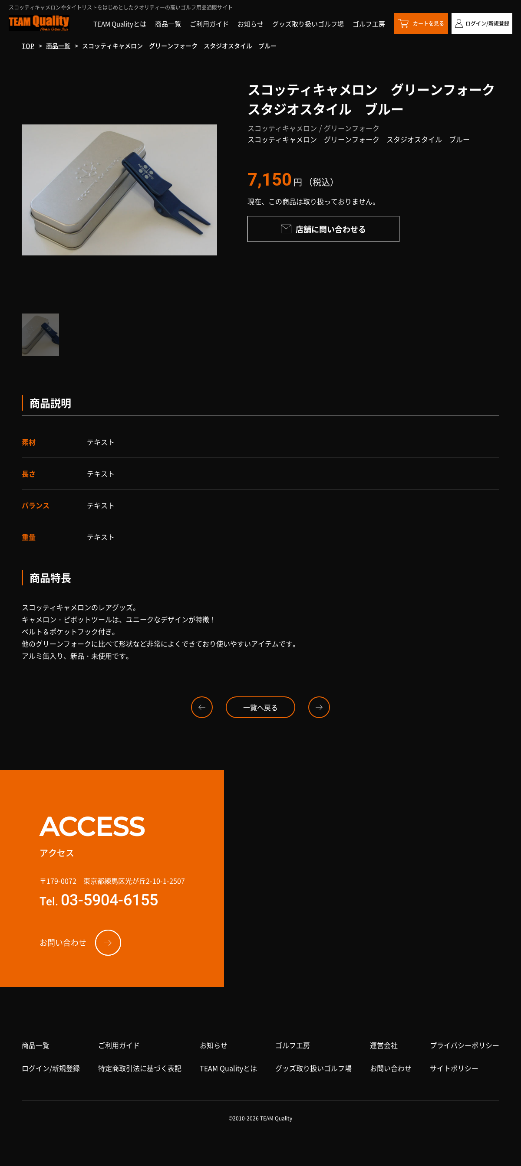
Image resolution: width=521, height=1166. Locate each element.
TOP (28, 45)
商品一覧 (58, 45)
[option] (119, 189)
